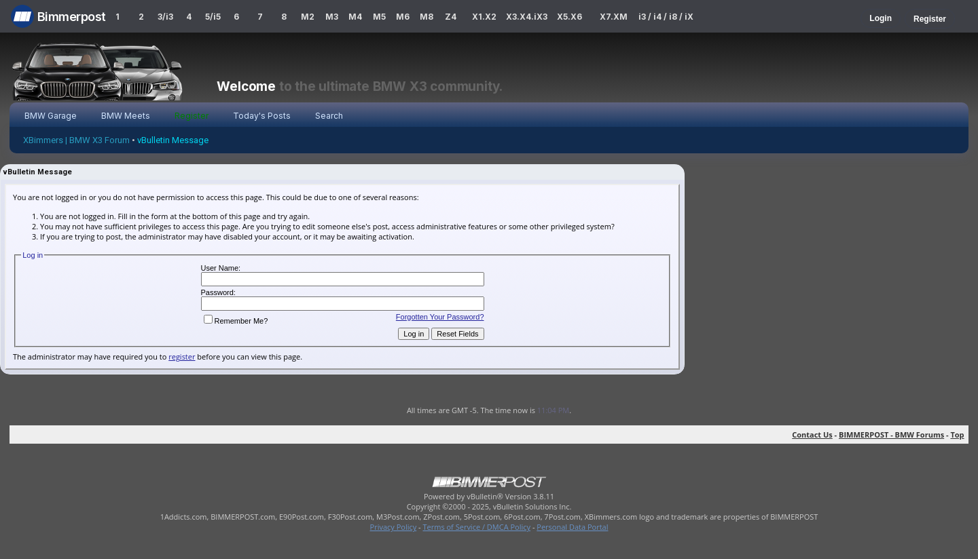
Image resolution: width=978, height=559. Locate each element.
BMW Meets (125, 116)
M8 (426, 17)
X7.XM (614, 17)
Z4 (450, 17)
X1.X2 (484, 17)
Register (929, 19)
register (181, 356)
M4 (355, 17)
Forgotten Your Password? (440, 317)
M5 (379, 17)
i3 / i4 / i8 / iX (665, 17)
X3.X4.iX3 (527, 17)
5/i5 (213, 17)
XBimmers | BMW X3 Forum (76, 140)
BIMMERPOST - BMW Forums (891, 434)
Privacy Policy (393, 527)
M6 (403, 17)
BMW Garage (50, 116)
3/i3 (165, 17)
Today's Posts (262, 116)
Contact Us (812, 434)
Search (329, 116)
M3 (331, 17)
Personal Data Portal (572, 527)
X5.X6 (569, 17)
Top (957, 434)
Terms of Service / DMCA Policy (476, 527)
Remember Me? (236, 321)
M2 (307, 17)
